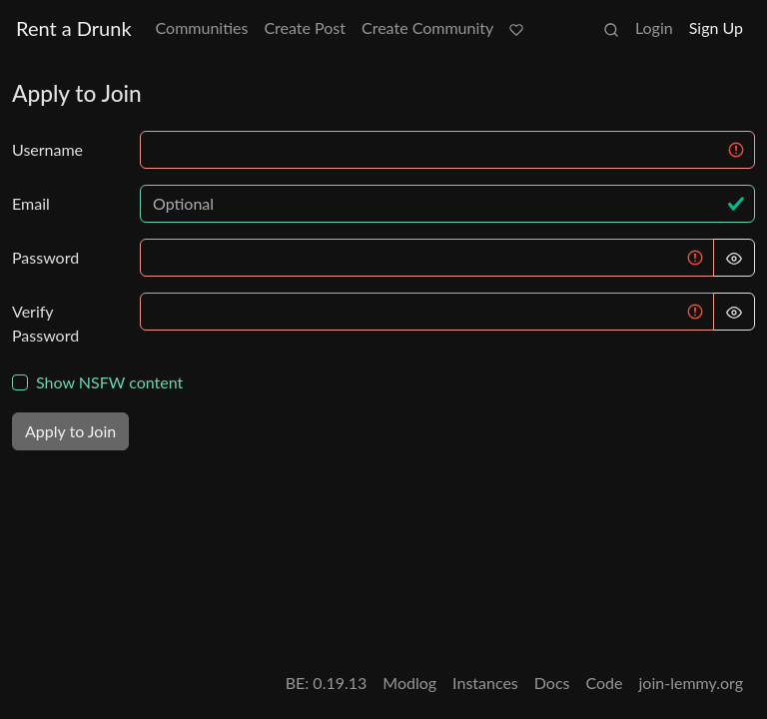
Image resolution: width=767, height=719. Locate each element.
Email (31, 203)
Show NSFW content (109, 381)
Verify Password (45, 323)
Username (47, 149)
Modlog (409, 682)
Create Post (305, 27)
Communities (202, 27)
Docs (552, 682)
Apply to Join (70, 430)
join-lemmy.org (691, 682)
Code (604, 682)
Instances (485, 682)
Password (45, 257)
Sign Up (716, 27)
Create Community (427, 27)
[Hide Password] (734, 258)
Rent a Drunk (74, 28)
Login (654, 27)
